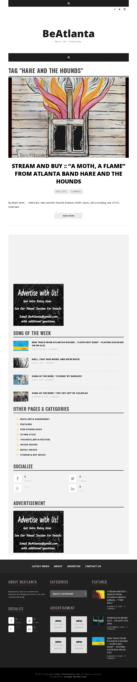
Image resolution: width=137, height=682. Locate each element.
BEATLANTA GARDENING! (35, 419)
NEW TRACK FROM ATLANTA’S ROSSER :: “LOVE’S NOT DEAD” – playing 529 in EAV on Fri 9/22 (117, 638)
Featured (26, 424)
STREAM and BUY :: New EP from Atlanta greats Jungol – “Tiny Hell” (117, 595)
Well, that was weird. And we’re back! (56, 359)
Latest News (40, 566)
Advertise (73, 566)
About (58, 566)
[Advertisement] (38, 258)
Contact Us (93, 566)
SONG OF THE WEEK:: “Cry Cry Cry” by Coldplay (60, 393)
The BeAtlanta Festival (35, 439)
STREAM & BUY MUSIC (33, 454)
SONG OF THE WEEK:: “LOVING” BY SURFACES (57, 376)
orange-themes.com (75, 675)
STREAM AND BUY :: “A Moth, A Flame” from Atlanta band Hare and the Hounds (68, 173)
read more (68, 215)
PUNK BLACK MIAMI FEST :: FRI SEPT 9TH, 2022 (117, 616)
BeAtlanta (68, 33)
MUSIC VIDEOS (28, 449)
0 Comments (76, 191)
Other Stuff (28, 434)
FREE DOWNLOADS (31, 429)
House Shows (28, 444)
